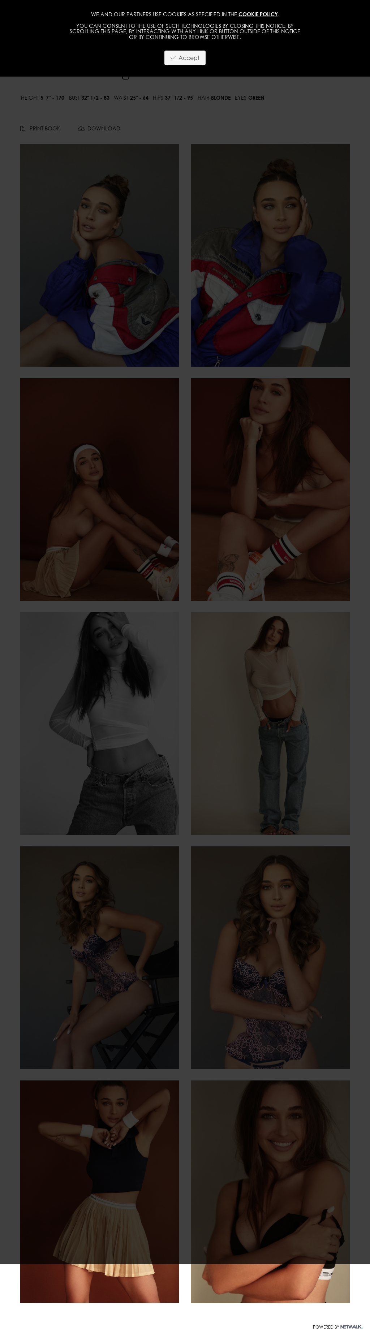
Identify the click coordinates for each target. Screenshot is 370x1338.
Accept (185, 57)
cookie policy (258, 14)
